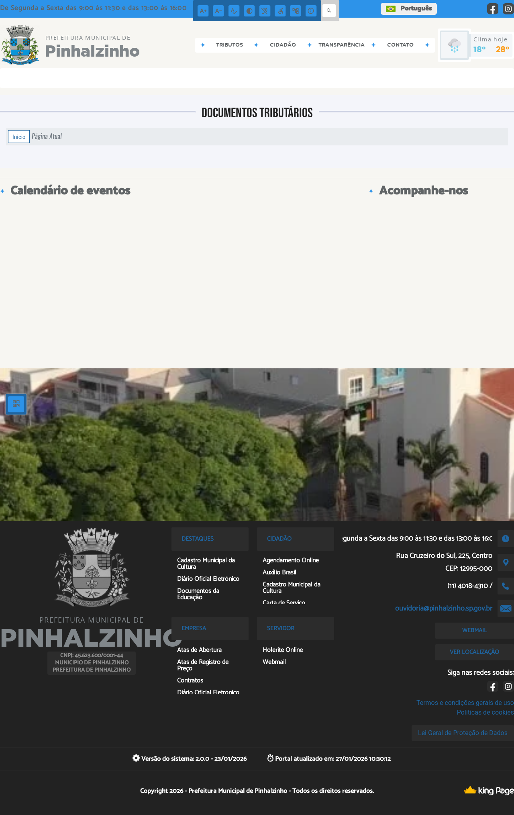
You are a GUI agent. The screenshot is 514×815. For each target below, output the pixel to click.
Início (18, 137)
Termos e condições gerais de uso (465, 703)
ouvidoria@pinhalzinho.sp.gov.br (443, 609)
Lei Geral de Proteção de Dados (463, 733)
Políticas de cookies (485, 712)
